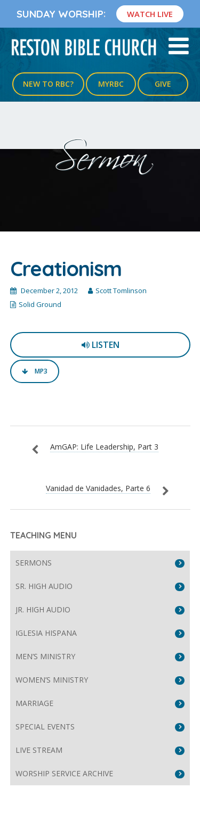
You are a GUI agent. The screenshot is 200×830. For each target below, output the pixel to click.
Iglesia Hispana (46, 633)
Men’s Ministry (45, 656)
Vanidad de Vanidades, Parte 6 (98, 488)
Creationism (66, 268)
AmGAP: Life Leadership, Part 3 (104, 447)
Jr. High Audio (42, 609)
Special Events (45, 726)
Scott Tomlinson (121, 290)
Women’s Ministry (51, 680)
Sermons (33, 563)
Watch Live (150, 14)
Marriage (34, 703)
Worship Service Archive (64, 773)
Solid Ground (40, 304)
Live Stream (38, 750)
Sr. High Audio (44, 586)
